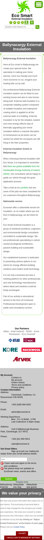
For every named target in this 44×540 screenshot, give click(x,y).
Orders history (18, 382)
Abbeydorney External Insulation (6, 487)
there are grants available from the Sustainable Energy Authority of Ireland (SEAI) (21, 170)
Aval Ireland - (18, 331)
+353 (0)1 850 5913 (20, 439)
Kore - (37, 331)
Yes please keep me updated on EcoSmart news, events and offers (20, 468)
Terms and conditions (21, 385)
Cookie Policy (19, 527)
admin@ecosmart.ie (20, 412)
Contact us (16, 377)
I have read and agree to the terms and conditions (20, 463)
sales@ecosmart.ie (20, 444)
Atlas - (7, 331)
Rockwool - (15, 334)
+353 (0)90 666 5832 (21, 404)
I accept (22, 533)
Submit (8, 479)
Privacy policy (17, 387)
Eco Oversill (28, 334)
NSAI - (30, 331)
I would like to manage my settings (23, 538)
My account (16, 380)
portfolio (24, 187)
